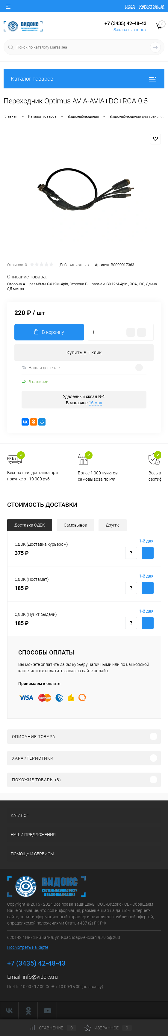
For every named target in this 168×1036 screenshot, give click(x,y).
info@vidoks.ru (40, 977)
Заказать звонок (129, 29)
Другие (112, 525)
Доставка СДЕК (29, 525)
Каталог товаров (84, 78)
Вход (130, 6)
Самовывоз (75, 525)
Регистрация (151, 6)
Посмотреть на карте (27, 947)
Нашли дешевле (41, 367)
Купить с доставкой (148, 553)
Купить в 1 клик (84, 352)
